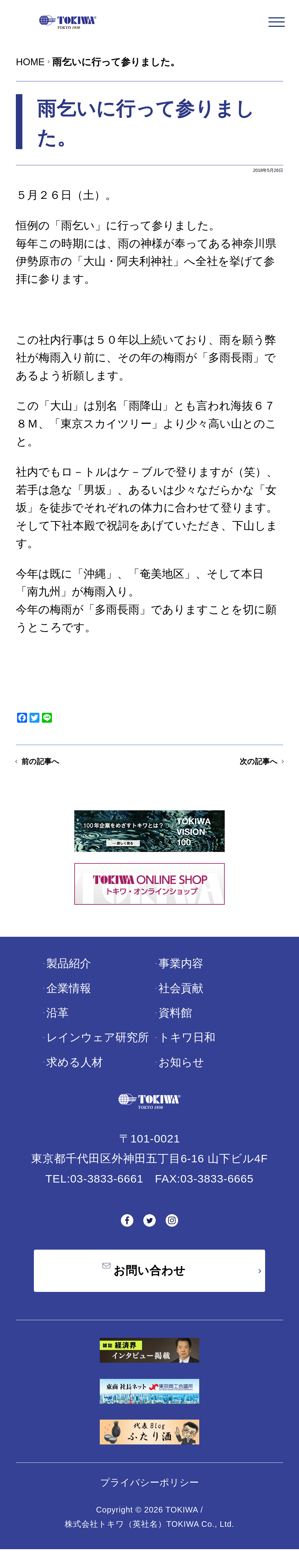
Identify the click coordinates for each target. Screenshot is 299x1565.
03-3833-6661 (107, 1189)
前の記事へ (49, 769)
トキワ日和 (187, 1048)
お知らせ (181, 1073)
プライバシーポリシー (149, 1498)
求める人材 (74, 1073)
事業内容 (181, 974)
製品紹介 (68, 974)
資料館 (175, 1023)
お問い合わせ (149, 1284)
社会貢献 (181, 999)
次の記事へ (249, 769)
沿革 (57, 1023)
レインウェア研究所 (97, 1048)
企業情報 (68, 999)
